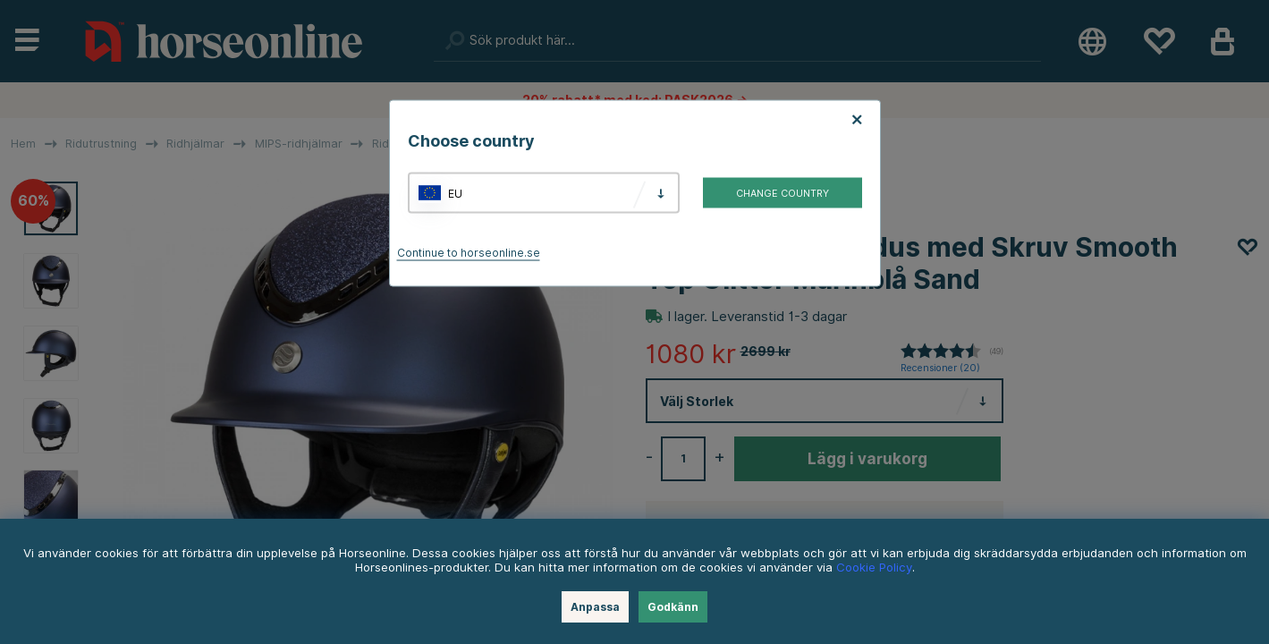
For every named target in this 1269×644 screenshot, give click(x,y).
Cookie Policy (874, 567)
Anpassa (595, 607)
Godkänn (672, 607)
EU (455, 192)
